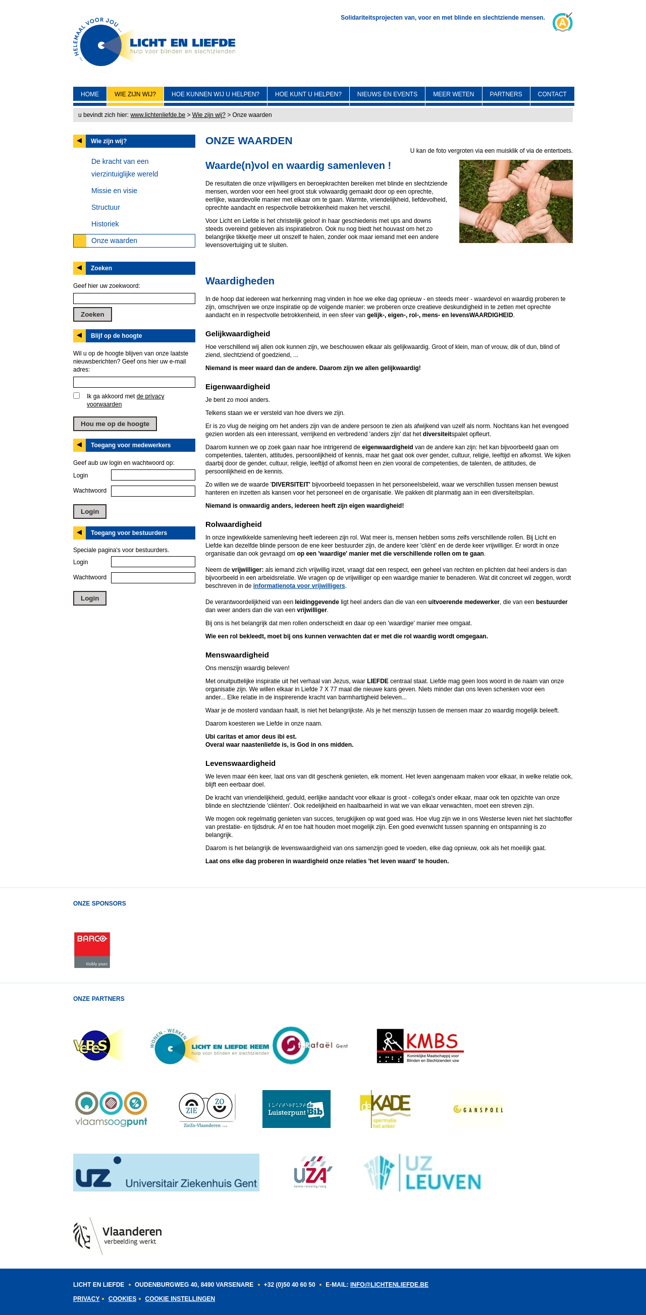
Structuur (105, 207)
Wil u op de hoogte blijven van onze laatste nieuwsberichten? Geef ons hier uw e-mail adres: (130, 361)
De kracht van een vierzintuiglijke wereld (124, 167)
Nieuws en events (387, 94)
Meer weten (453, 94)
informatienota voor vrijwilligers (299, 585)
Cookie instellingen (180, 1298)
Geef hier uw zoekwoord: (106, 285)
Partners (506, 94)
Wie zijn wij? (135, 94)
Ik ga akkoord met (125, 400)
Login (80, 475)
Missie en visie (114, 191)
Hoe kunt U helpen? (308, 94)
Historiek (105, 224)
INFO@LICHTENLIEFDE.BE (389, 1284)
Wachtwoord (89, 490)
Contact (552, 94)
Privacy (86, 1298)
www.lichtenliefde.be (157, 114)
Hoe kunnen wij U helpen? (215, 94)
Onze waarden (114, 240)
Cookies (122, 1298)
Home (90, 94)
